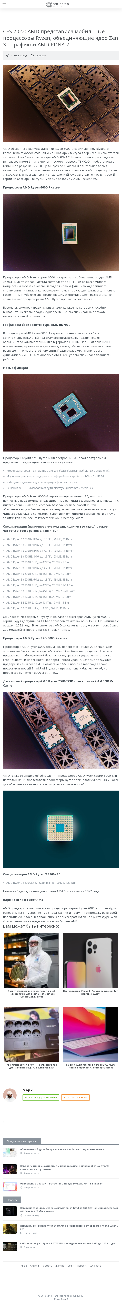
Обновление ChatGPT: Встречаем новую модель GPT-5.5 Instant (62, 1183)
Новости (82, 1265)
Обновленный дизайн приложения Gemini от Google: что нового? (63, 1149)
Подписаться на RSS (75, 1097)
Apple (24, 1265)
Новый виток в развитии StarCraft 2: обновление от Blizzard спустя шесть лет (69, 1227)
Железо (41, 55)
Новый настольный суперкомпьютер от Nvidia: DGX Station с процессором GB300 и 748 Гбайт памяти (69, 1209)
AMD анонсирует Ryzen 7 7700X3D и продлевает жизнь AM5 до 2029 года (67, 1243)
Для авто (95, 1265)
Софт (70, 1265)
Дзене (63, 1298)
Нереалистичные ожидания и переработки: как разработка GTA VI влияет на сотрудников (64, 1167)
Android (34, 1265)
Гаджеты (47, 1265)
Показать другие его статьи (41, 1097)
